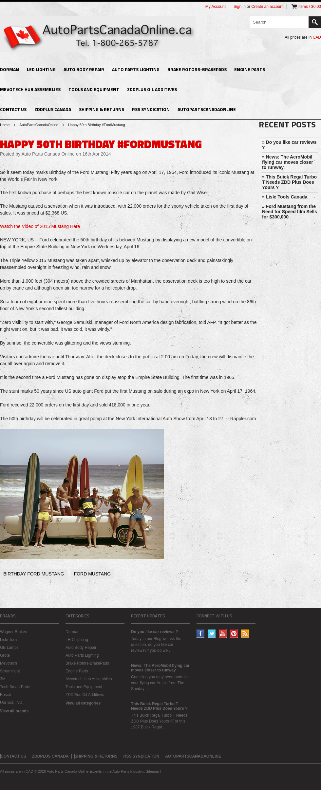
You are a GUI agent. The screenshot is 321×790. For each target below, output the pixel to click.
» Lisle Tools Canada (284, 196)
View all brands (14, 711)
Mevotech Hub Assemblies (30, 89)
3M (3, 679)
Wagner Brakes (13, 632)
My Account (215, 6)
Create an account (267, 6)
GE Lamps (9, 647)
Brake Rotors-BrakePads (197, 69)
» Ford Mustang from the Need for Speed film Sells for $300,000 (289, 211)
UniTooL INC (11, 702)
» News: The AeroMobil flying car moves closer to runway (287, 162)
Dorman (9, 69)
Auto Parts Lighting (136, 69)
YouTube (223, 634)
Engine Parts (249, 69)
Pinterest (234, 634)
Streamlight (10, 671)
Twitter (212, 634)
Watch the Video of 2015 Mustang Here (40, 226)
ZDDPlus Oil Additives (152, 89)
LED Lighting (41, 69)
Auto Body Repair (84, 69)
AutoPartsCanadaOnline (38, 125)
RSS (245, 634)
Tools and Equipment (93, 89)
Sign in (240, 6)
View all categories (83, 703)
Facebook (201, 634)
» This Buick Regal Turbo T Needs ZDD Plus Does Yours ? (289, 182)
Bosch (5, 694)
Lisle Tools (9, 639)
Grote (5, 655)
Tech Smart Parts (15, 687)
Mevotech (8, 663)
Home (4, 125)
